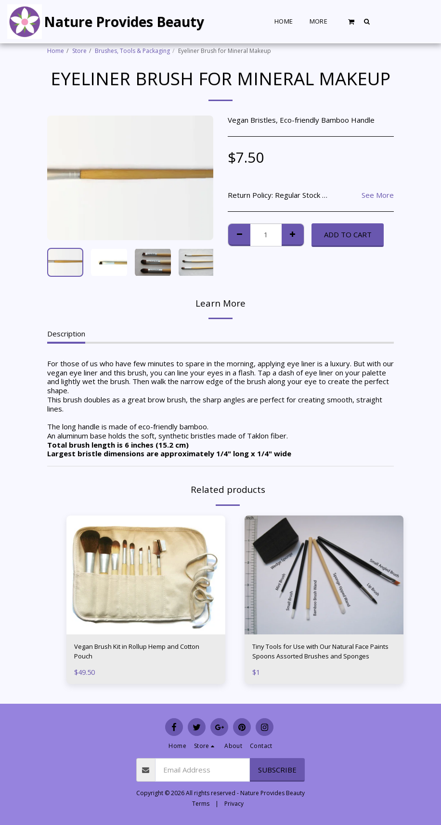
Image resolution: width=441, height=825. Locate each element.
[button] (351, 21)
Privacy (234, 803)
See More (378, 195)
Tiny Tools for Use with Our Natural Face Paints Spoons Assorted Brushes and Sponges (320, 653)
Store (79, 51)
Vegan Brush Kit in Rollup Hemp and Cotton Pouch (146, 653)
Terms (200, 803)
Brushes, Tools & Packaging (132, 51)
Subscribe (277, 769)
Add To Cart (348, 234)
